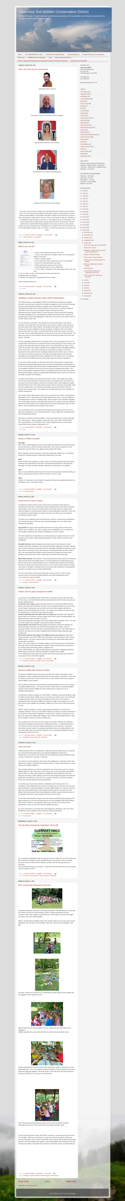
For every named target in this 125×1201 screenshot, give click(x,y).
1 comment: (47, 1173)
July (85, 280)
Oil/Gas (82, 130)
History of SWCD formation (29, 439)
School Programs (45, 1175)
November (87, 235)
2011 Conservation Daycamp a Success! (34, 885)
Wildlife (82, 153)
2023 (84, 198)
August (86, 243)
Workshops (50, 660)
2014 (84, 222)
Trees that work (24, 747)
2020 (84, 206)
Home (47, 1181)
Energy (82, 106)
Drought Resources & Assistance (93, 54)
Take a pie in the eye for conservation (33, 69)
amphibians (26, 737)
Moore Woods (84, 125)
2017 (84, 214)
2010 (84, 299)
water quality (29, 491)
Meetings (83, 122)
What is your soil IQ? (26, 246)
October (86, 237)
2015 (84, 219)
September (87, 240)
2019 (84, 209)
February (87, 293)
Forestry (25, 582)
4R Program (84, 91)
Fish (81, 108)
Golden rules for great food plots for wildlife (35, 592)
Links (50, 57)
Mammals (33, 660)
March (86, 290)
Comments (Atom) (31, 1185)
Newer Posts (23, 1181)
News (20, 54)
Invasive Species (34, 582)
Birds (32, 737)
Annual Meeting (85, 99)
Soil (24, 288)
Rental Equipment (73, 54)
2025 (84, 193)
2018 (84, 211)
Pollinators (44, 737)
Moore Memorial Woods (63, 57)
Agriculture (26, 660)
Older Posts (71, 1181)
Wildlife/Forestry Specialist (36, 57)
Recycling (83, 139)
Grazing (82, 113)
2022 (84, 201)
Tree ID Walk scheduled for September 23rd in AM (38, 825)
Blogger (73, 1193)
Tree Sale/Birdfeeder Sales (34, 54)
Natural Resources (86, 127)
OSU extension (31, 577)
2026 (84, 190)
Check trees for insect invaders (30, 501)
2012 (84, 227)
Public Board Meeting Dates (55, 54)
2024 (84, 196)
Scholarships (37, 237)
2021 (84, 204)
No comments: (48, 235)
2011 (84, 230)
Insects (82, 115)
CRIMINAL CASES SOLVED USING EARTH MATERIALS (41, 298)
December (87, 232)
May (85, 285)
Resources (21, 57)
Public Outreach (27, 237)
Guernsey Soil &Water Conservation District (54, 12)
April (85, 288)
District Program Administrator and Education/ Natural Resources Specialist (42, 61)
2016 (84, 217)
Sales (82, 142)
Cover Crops (84, 103)
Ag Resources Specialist (79, 61)
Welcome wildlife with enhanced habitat (34, 670)
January (86, 296)
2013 (84, 225)
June (85, 282)
